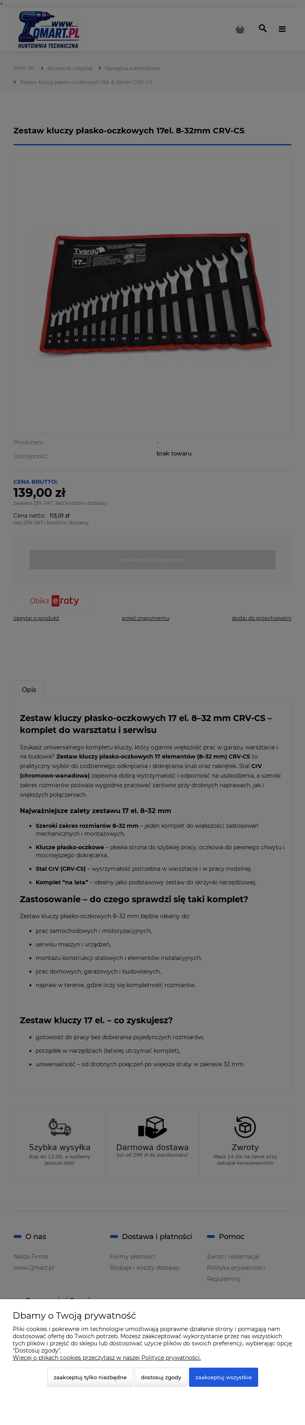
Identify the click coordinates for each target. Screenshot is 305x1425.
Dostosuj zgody (161, 1377)
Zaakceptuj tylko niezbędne (90, 1377)
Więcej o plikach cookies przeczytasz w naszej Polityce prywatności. (107, 1357)
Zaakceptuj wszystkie (223, 1377)
